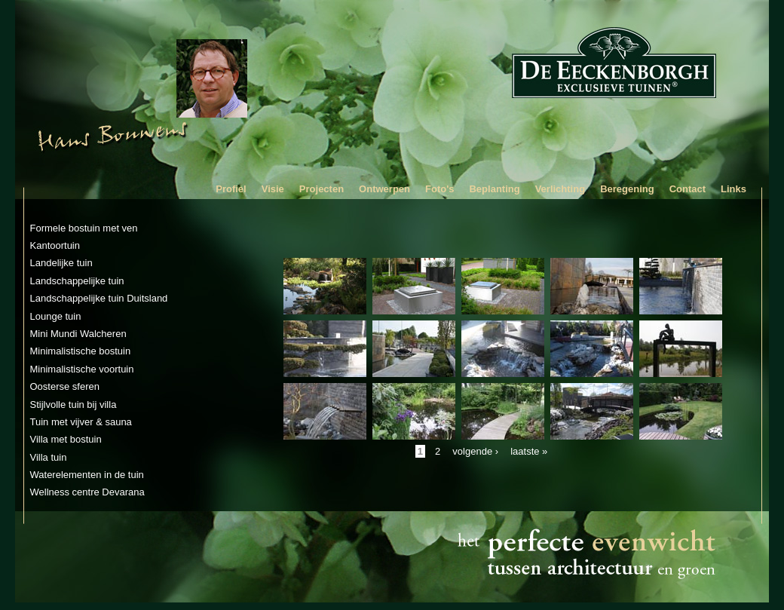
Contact (687, 189)
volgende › (475, 451)
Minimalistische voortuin (82, 369)
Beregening (627, 189)
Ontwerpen (384, 189)
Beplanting (494, 189)
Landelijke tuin (61, 262)
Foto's (439, 189)
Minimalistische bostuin (80, 351)
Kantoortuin (55, 245)
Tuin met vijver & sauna (81, 422)
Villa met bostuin (66, 439)
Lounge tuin (55, 316)
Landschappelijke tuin (77, 281)
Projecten (321, 189)
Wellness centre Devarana (87, 492)
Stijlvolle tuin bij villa (73, 404)
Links (733, 189)
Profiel (231, 189)
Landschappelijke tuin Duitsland (99, 298)
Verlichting (560, 189)
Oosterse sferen (65, 386)
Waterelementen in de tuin (87, 474)
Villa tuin (48, 457)
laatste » (528, 451)
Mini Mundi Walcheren (78, 333)
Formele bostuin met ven (84, 228)
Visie (273, 189)
